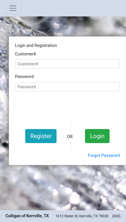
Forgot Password (104, 155)
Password (24, 76)
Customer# (25, 54)
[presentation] (67, 105)
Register (41, 136)
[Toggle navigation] (13, 8)
